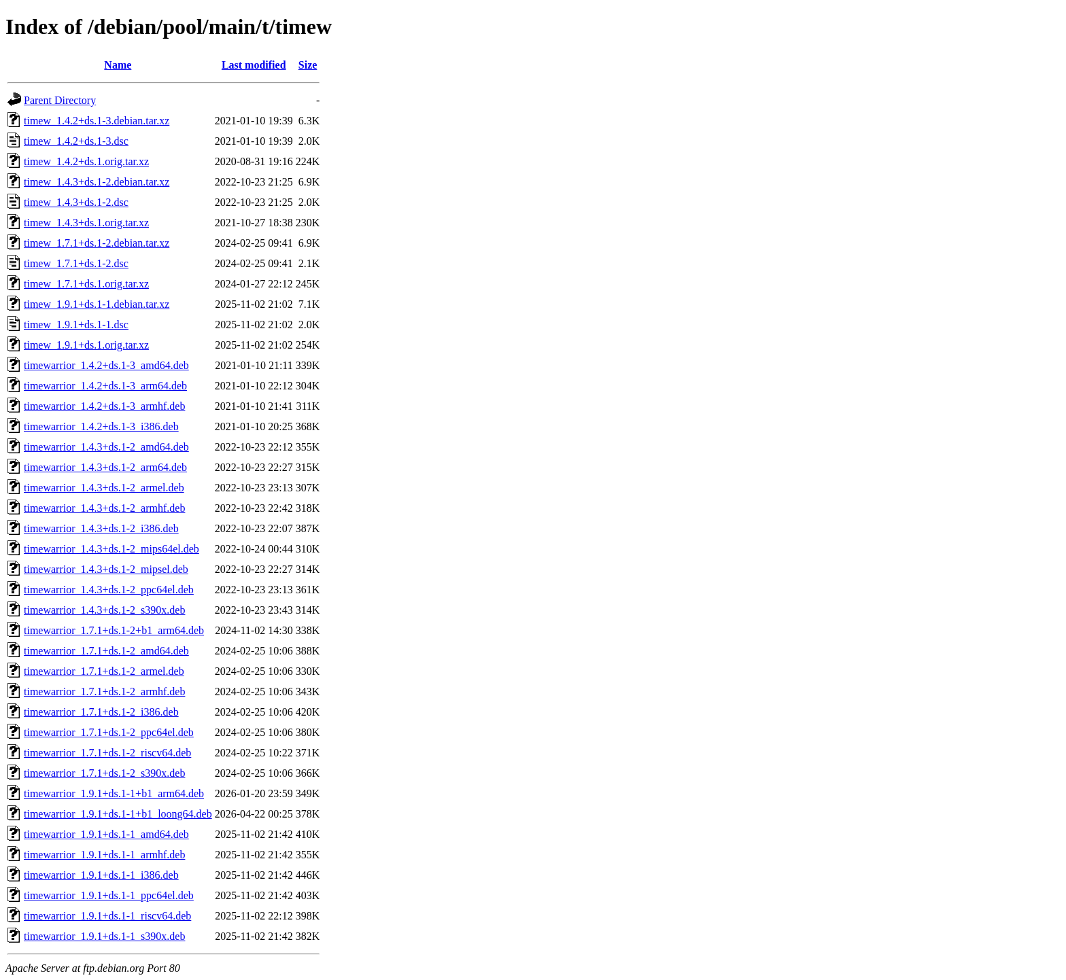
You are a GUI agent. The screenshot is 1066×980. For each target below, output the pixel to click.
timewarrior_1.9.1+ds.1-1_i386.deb (101, 875)
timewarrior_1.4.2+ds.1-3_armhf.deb (104, 406)
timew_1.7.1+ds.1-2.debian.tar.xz (96, 243)
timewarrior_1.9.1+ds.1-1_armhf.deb (104, 854)
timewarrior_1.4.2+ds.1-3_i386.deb (101, 426)
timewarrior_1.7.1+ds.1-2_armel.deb (104, 671)
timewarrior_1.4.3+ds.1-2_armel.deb (104, 487)
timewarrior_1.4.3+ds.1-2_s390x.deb (104, 610)
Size (307, 65)
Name (117, 65)
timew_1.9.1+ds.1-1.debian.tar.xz (96, 304)
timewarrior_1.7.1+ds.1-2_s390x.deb (104, 773)
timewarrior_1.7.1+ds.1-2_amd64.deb (106, 651)
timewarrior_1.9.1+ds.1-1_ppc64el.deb (109, 895)
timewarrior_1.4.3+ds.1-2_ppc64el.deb (109, 589)
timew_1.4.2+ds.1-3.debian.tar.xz (96, 120)
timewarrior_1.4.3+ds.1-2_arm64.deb (105, 467)
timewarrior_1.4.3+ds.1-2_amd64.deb (106, 447)
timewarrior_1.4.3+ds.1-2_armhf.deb (104, 508)
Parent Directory (60, 100)
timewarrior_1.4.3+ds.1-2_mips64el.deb (111, 549)
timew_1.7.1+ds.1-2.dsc (76, 263)
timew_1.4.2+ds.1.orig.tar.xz (86, 161)
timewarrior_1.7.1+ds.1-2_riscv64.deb (107, 752)
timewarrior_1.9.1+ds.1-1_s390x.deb (104, 936)
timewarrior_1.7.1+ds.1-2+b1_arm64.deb (114, 630)
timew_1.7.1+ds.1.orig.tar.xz (86, 284)
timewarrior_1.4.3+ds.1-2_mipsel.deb (106, 569)
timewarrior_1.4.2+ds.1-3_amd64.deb (106, 365)
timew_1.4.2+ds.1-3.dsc (76, 141)
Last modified (254, 65)
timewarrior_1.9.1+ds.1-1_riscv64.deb (107, 916)
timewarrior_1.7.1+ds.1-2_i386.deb (101, 712)
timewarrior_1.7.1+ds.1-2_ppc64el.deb (109, 732)
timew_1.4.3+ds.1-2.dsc (76, 202)
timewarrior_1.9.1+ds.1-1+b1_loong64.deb (118, 814)
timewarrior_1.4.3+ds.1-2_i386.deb (101, 528)
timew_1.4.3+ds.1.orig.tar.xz (86, 222)
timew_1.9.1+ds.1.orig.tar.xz (86, 345)
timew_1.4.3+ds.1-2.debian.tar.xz (96, 182)
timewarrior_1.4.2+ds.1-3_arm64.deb (105, 385)
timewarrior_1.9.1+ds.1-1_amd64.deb (106, 834)
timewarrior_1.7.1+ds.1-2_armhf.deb (104, 691)
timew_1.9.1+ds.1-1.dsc (76, 324)
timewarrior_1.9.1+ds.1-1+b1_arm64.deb (114, 793)
